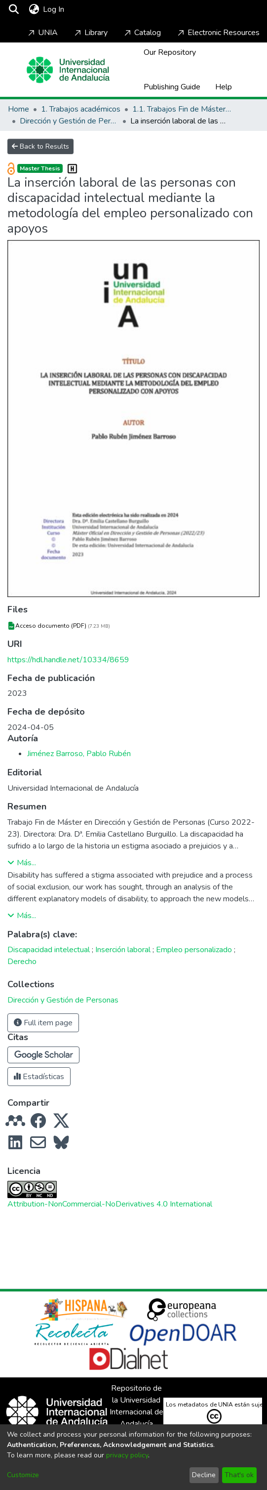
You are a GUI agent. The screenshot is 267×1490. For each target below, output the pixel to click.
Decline (204, 1475)
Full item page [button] (43, 1022)
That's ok (239, 1475)
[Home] (68, 70)
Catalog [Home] (141, 32)
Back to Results (40, 146)
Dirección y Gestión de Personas (69, 121)
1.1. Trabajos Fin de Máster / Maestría (181, 109)
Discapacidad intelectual (48, 949)
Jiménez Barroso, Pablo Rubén (79, 753)
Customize (23, 1475)
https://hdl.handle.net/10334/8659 (68, 659)
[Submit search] (13, 9)
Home (18, 109)
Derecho (22, 961)
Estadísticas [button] (39, 1076)
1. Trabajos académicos (80, 109)
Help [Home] (223, 86)
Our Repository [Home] (170, 52)
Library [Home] (90, 32)
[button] (43, 1055)
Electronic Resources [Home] (218, 32)
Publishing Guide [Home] (172, 86)
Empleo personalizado (194, 949)
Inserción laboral (123, 949)
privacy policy (127, 1455)
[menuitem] (34, 9)
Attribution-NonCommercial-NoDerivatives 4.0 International (109, 1204)
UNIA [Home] (42, 32)
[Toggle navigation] (95, 9)
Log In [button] (54, 9)
